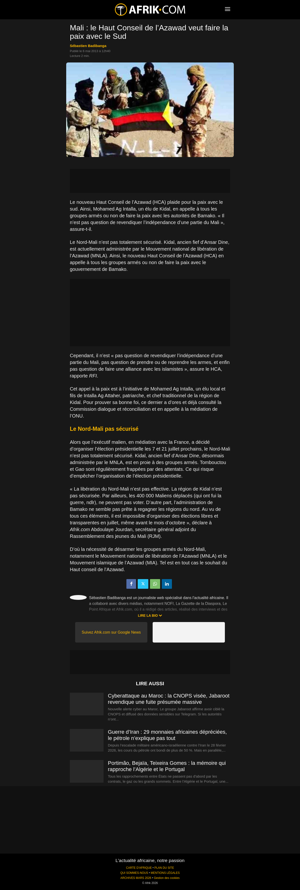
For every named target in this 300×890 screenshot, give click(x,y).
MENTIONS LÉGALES (165, 873)
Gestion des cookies (167, 878)
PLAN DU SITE (164, 867)
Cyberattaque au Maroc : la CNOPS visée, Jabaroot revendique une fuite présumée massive (168, 699)
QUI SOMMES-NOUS (134, 873)
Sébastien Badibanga (88, 46)
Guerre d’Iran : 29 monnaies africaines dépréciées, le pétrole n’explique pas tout (167, 735)
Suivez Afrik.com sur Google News (111, 632)
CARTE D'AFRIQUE (139, 867)
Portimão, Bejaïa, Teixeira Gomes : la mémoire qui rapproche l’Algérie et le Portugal (167, 766)
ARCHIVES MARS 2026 (135, 878)
